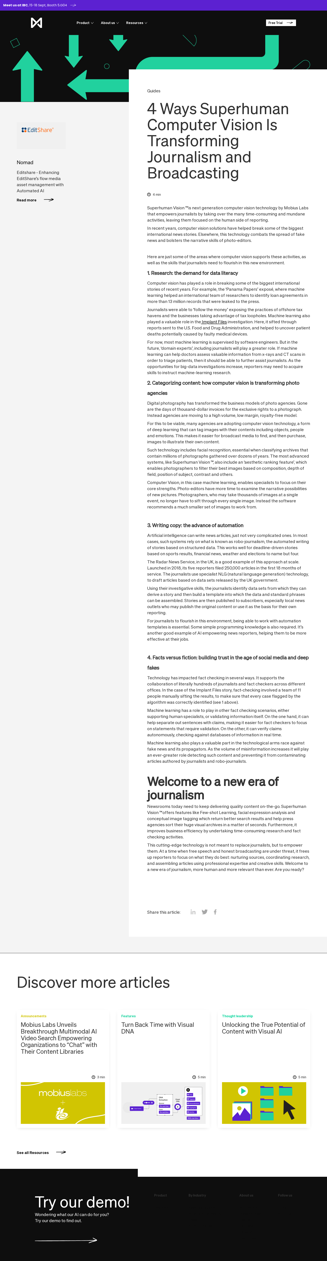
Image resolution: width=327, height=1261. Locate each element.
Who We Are (248, 1207)
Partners (246, 1226)
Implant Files (214, 321)
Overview (161, 1207)
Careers (250, 1232)
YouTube (284, 1214)
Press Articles (250, 1214)
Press (193, 1220)
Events (244, 1220)
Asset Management (203, 1207)
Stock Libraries (200, 1226)
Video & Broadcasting (205, 1214)
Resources (247, 1238)
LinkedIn (284, 1207)
